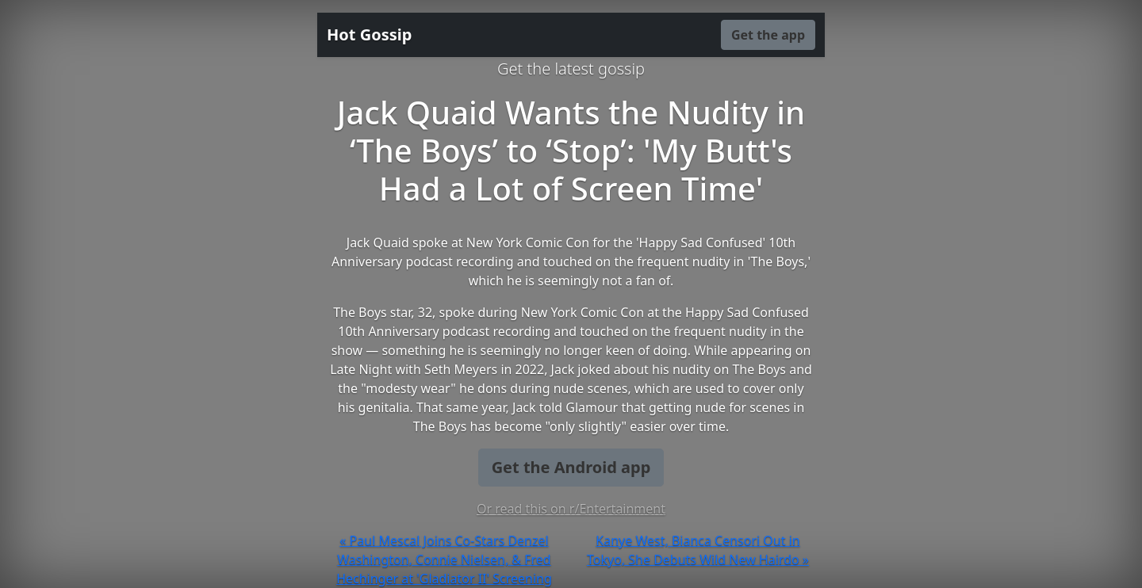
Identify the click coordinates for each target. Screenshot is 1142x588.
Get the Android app (571, 467)
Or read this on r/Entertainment (571, 508)
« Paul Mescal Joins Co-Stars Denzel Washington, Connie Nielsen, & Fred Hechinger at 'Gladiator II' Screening (444, 559)
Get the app (768, 35)
